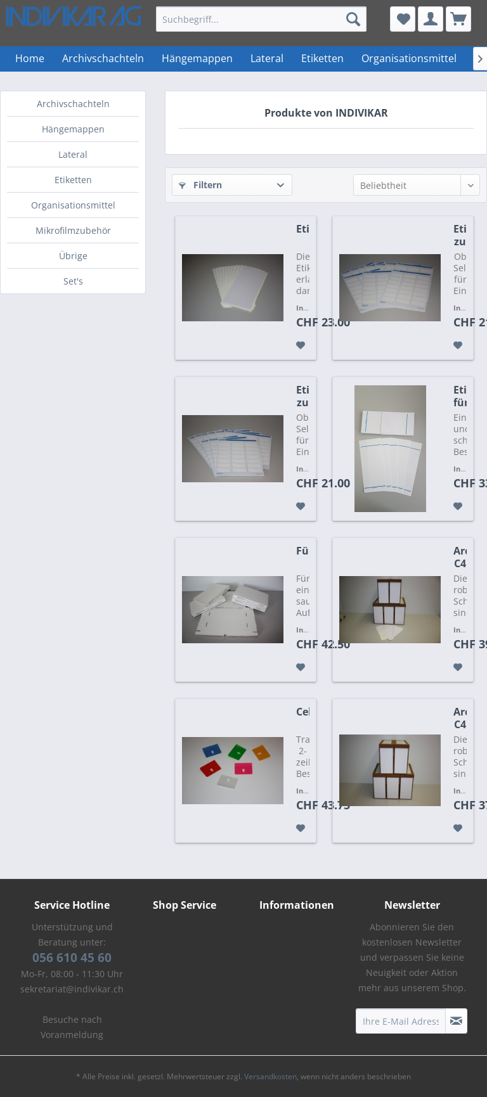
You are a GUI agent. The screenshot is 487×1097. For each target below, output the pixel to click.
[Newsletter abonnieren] (456, 1021)
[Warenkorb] (458, 19)
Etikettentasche (302, 229)
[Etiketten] (322, 59)
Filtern (200, 185)
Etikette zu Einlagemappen (460, 235)
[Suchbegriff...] (261, 19)
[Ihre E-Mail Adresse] (401, 1021)
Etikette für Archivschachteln (460, 396)
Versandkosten (270, 1076)
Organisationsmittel (73, 205)
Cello (302, 712)
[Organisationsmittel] (409, 59)
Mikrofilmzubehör (73, 230)
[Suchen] (353, 19)
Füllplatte (302, 551)
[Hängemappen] (197, 59)
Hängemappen (73, 129)
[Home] (29, 59)
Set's (73, 281)
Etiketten (73, 180)
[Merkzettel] (402, 19)
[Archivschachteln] (103, 59)
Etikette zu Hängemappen (302, 396)
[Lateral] (267, 59)
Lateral (73, 154)
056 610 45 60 (72, 957)
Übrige (73, 256)
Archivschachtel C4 (460, 718)
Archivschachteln (73, 104)
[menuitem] (261, 19)
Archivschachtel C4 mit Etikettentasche (460, 557)
